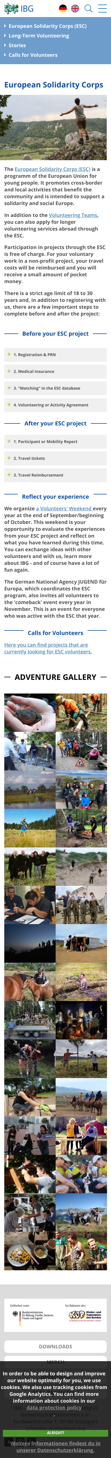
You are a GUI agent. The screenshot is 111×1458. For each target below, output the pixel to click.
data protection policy (54, 1407)
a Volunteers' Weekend (64, 508)
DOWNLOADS (55, 1346)
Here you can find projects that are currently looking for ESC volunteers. (48, 648)
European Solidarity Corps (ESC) (53, 169)
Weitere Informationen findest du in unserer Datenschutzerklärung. (55, 1447)
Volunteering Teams (73, 215)
